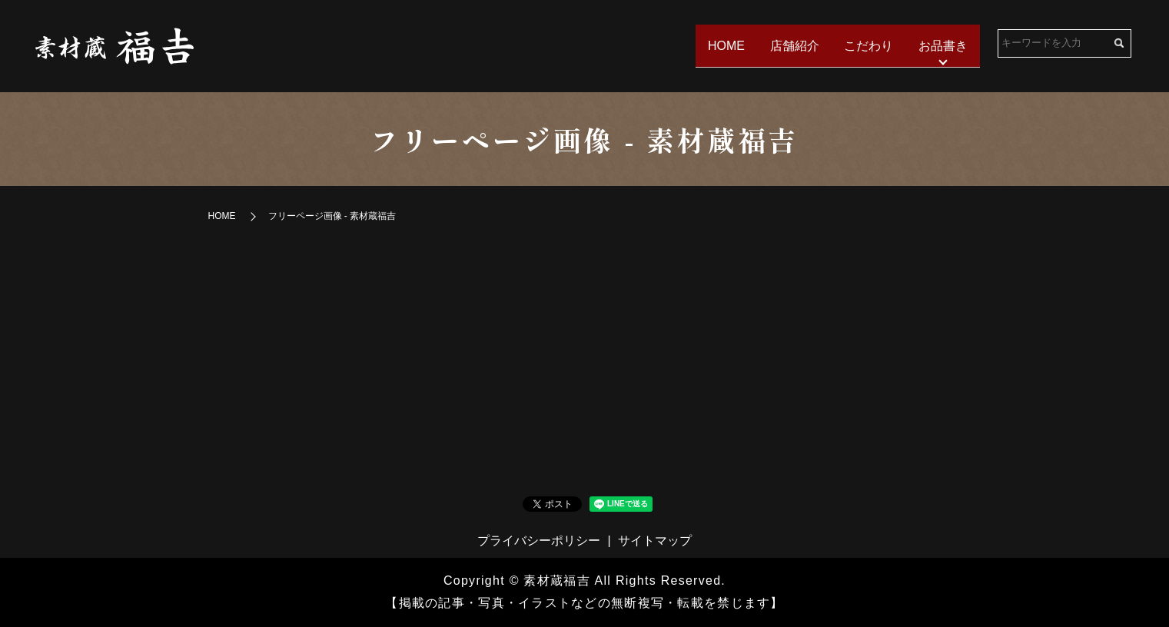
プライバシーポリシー (538, 540)
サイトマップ (655, 540)
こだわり (866, 44)
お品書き (942, 44)
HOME (719, 44)
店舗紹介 (789, 44)
